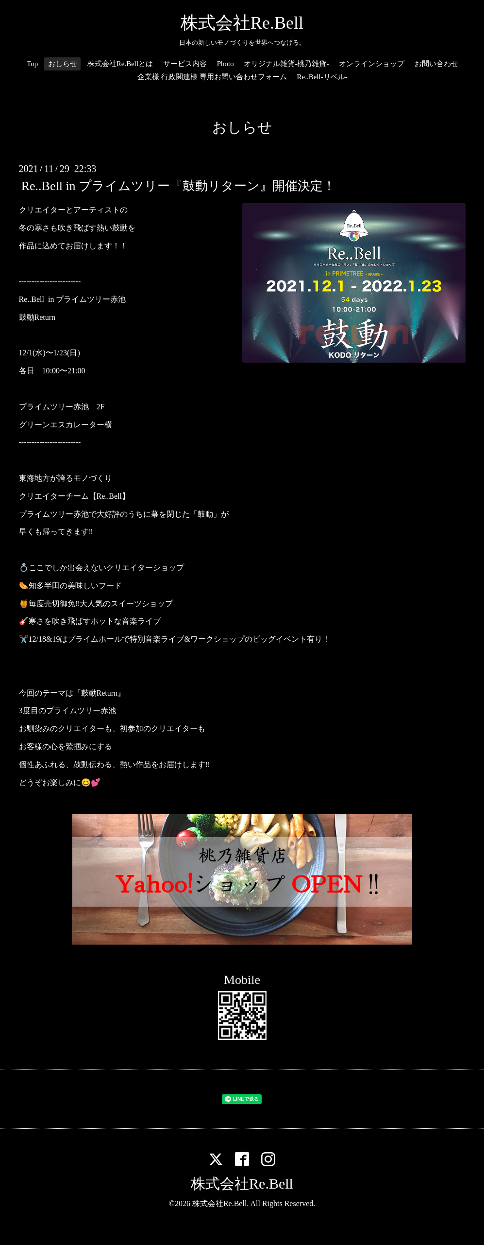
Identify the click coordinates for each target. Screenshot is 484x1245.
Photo (225, 64)
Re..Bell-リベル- (322, 77)
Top (32, 64)
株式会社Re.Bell (242, 23)
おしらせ (62, 64)
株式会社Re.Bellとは (120, 64)
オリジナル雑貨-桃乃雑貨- (286, 64)
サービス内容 (185, 64)
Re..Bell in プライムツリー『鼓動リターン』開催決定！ (178, 186)
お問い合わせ (436, 64)
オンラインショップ (371, 64)
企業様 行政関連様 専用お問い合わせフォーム (212, 77)
